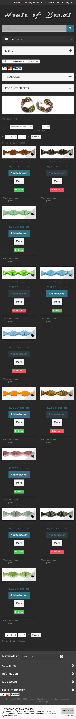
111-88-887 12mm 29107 (57, 161)
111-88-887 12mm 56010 (19, 282)
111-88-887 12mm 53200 (19, 222)
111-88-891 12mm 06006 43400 (57, 403)
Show (38, 126)
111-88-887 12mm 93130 (19, 403)
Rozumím (68, 710)
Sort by (5, 126)
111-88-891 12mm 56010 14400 (19, 584)
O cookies (68, 715)
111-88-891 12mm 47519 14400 (19, 523)
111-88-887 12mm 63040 (57, 282)
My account (9, 681)
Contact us (17, 2)
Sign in (69, 2)
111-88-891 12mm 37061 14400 (19, 463)
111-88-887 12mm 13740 (19, 161)
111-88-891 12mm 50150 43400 (57, 523)
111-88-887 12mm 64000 (19, 342)
